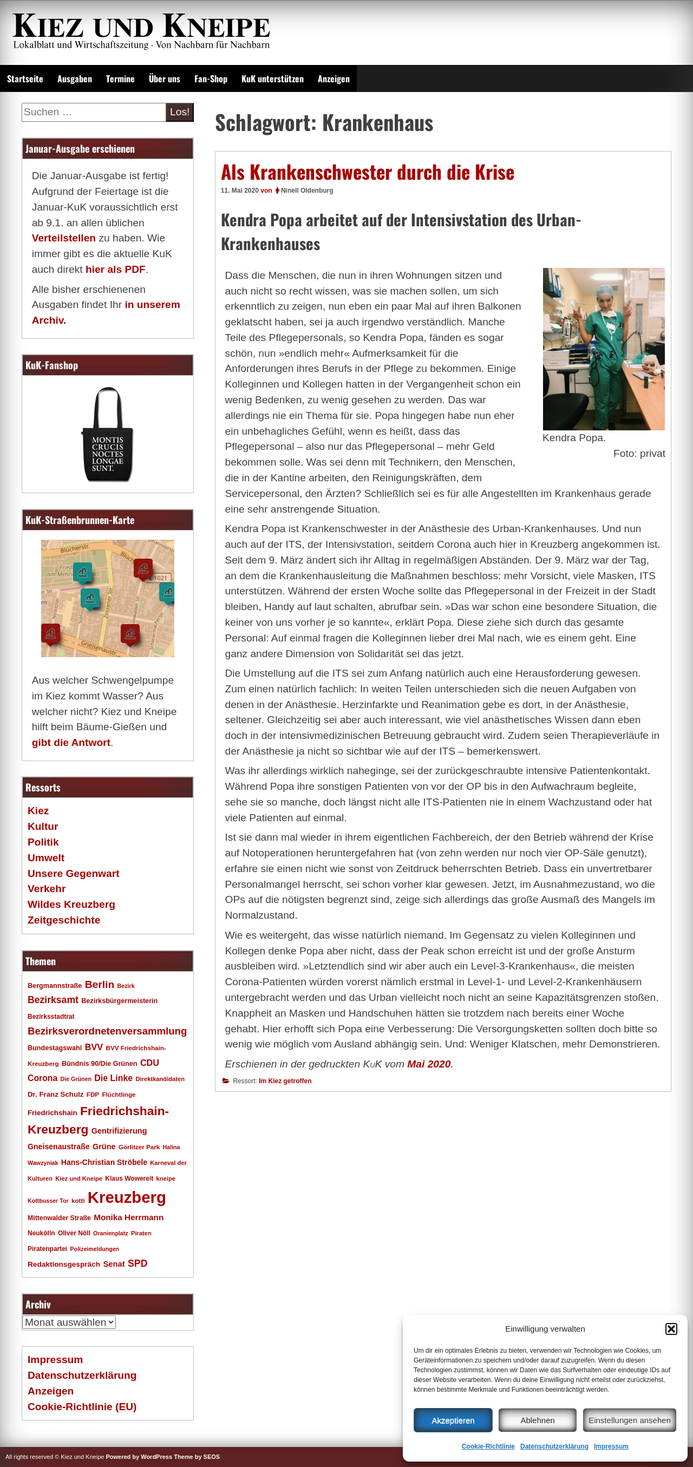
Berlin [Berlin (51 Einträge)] (100, 984)
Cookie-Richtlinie (488, 1446)
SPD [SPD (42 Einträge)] (138, 1263)
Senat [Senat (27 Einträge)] (114, 1264)
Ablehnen (537, 1420)
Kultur (43, 826)
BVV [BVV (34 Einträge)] (94, 1047)
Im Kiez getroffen (285, 1081)
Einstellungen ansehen (630, 1420)
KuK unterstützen (272, 78)
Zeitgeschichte (64, 920)
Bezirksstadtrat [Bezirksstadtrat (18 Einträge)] (51, 1016)
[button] (671, 1329)
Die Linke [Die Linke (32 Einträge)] (113, 1078)
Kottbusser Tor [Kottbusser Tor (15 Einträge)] (48, 1200)
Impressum (611, 1446)
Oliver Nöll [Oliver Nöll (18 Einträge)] (74, 1233)
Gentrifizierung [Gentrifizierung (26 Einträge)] (119, 1131)
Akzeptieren (453, 1420)
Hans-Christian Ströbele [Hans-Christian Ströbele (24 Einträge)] (104, 1162)
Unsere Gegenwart (74, 873)
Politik (43, 842)
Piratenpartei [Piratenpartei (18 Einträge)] (47, 1249)
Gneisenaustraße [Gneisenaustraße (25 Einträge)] (59, 1146)
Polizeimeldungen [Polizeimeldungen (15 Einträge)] (95, 1249)
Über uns (164, 78)
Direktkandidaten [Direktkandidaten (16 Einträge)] (160, 1079)
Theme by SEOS (197, 1456)
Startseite (25, 78)
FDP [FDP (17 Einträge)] (93, 1094)
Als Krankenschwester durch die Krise (367, 171)
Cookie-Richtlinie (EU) (82, 1406)
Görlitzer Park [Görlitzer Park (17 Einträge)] (139, 1146)
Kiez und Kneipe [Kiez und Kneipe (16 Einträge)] (78, 1178)
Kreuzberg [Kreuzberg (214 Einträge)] (127, 1197)
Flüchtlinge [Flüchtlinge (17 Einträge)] (118, 1094)
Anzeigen (334, 78)
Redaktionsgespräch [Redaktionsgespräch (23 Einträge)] (64, 1264)
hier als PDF (116, 269)
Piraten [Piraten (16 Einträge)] (141, 1233)
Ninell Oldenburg (307, 190)
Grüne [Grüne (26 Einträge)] (104, 1146)
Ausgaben (74, 78)
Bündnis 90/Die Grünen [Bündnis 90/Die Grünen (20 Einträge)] (100, 1063)
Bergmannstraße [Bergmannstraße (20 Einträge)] (55, 986)
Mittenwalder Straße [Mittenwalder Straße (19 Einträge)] (59, 1218)
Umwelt (46, 857)
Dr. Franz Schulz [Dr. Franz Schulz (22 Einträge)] (55, 1094)
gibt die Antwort (71, 742)
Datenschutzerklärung (554, 1446)
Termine (120, 78)
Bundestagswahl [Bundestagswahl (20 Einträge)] (55, 1048)
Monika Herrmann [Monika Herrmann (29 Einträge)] (129, 1217)
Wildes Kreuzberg (71, 904)
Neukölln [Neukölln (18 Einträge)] (41, 1233)
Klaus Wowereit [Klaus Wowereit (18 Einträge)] (129, 1178)
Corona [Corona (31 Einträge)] (42, 1078)
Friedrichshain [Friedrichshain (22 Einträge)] (52, 1113)
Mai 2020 (428, 1064)
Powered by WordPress (139, 1456)
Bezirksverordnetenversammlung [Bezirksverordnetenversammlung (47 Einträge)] (107, 1031)
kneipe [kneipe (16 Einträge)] (165, 1178)
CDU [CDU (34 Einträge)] (149, 1062)
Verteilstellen (64, 238)
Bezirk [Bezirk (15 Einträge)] (126, 986)
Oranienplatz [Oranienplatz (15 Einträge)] (110, 1233)
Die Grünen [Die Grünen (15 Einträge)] (76, 1079)
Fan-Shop (210, 78)
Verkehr (47, 888)
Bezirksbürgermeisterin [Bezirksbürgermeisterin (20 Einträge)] (119, 1001)
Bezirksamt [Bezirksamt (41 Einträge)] (53, 999)
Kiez (38, 810)
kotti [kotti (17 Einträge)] (78, 1200)
